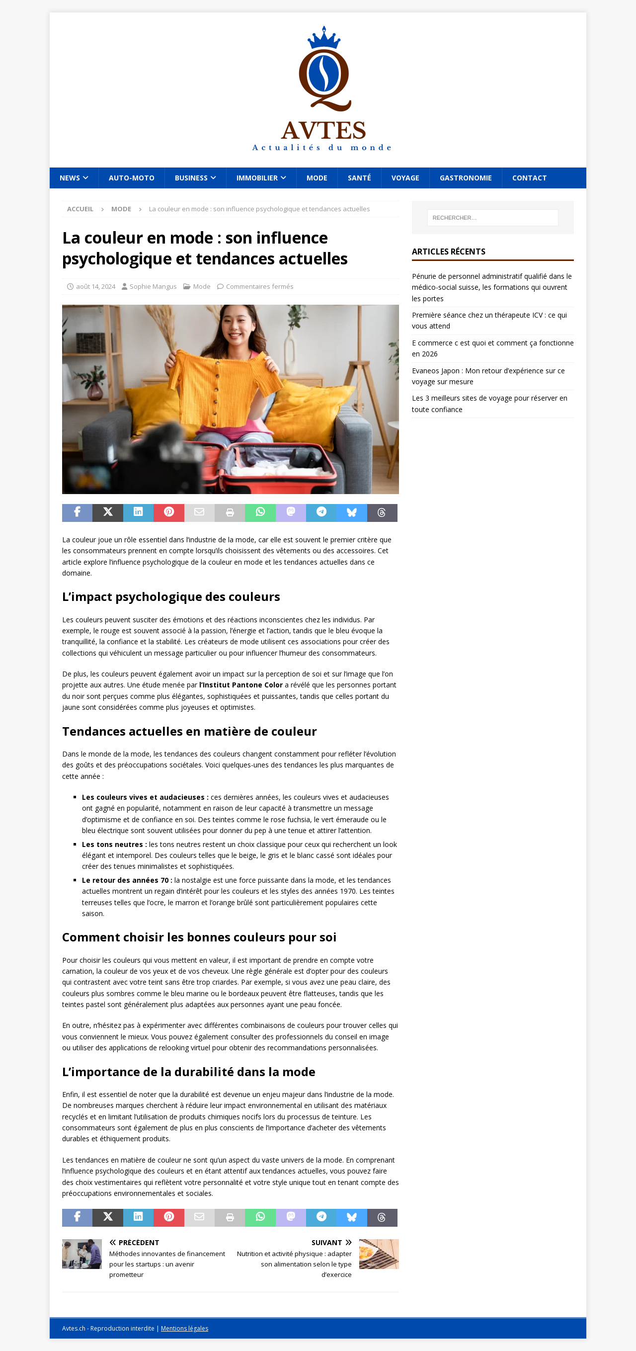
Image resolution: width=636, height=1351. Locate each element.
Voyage (405, 177)
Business (191, 177)
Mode (317, 177)
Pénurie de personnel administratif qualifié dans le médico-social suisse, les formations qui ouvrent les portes (492, 287)
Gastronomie (466, 177)
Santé (359, 177)
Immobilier (257, 177)
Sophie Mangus (153, 286)
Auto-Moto (132, 177)
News (70, 177)
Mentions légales (184, 1328)
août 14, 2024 (95, 286)
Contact (529, 177)
